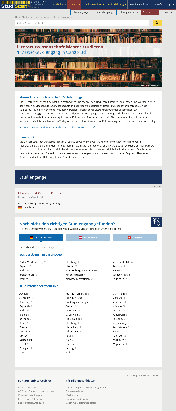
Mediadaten (72, 395)
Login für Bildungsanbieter (81, 403)
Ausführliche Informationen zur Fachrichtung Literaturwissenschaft (57, 127)
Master (73, 4)
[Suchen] (157, 23)
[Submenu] (65, 4)
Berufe (158, 4)
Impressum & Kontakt (30, 399)
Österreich (88, 237)
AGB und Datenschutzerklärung (36, 391)
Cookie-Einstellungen (30, 395)
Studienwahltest (139, 4)
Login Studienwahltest (31, 403)
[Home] (16, 17)
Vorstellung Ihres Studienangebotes (86, 387)
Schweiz (135, 237)
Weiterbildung (116, 4)
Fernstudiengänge (103, 12)
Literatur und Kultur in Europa (39, 193)
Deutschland (41, 237)
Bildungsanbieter (128, 12)
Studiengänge (81, 12)
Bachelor (58, 4)
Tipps (169, 4)
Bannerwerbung (75, 391)
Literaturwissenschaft (45, 16)
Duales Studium (93, 4)
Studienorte (150, 12)
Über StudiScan (27, 387)
